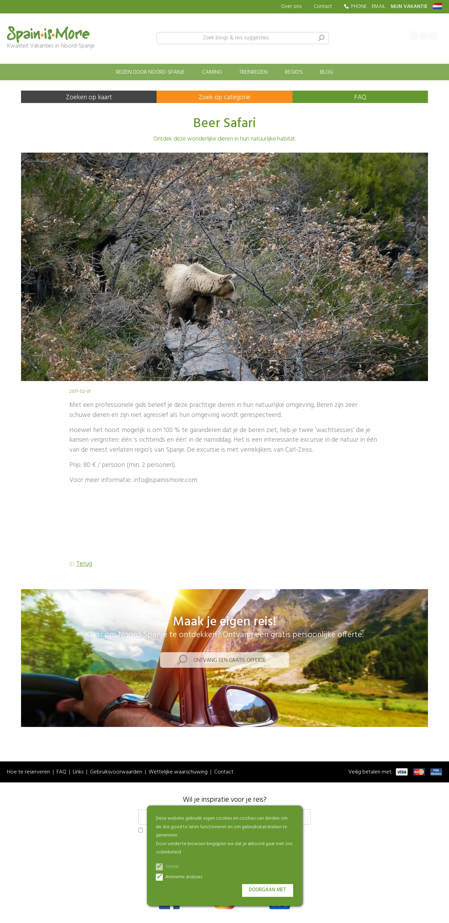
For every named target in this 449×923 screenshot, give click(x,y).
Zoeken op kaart (89, 97)
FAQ (360, 97)
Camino (212, 72)
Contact (323, 6)
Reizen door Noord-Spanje (150, 72)
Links (78, 772)
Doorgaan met (267, 890)
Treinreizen (253, 72)
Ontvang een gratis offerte (229, 660)
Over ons (291, 6)
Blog (326, 72)
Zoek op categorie (224, 97)
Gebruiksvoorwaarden (116, 772)
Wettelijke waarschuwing (178, 772)
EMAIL (379, 6)
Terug (84, 564)
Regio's (294, 72)
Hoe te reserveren (28, 772)
